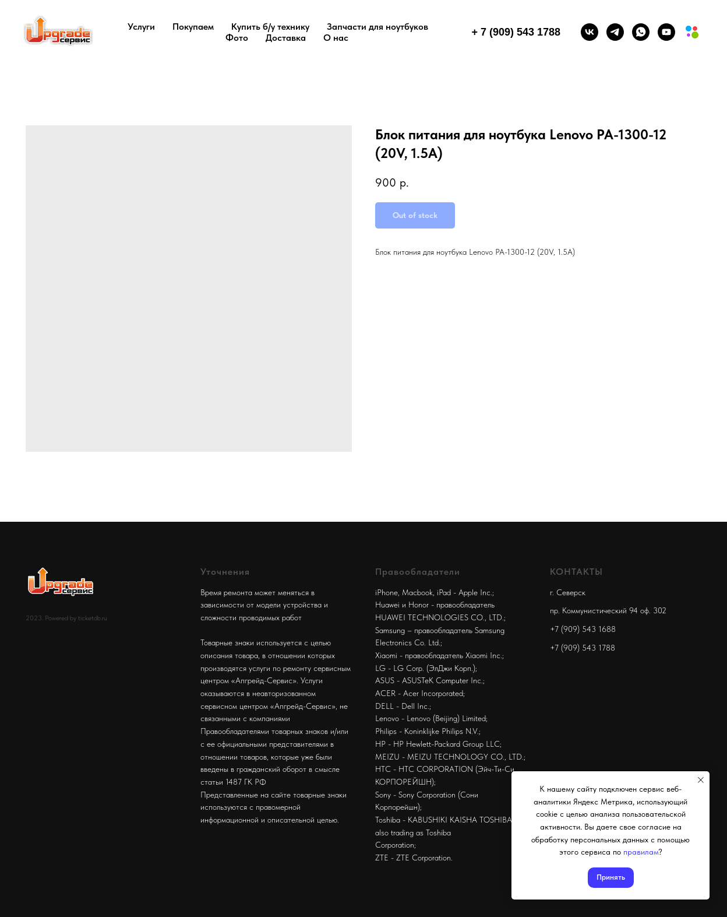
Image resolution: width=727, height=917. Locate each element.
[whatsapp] (641, 32)
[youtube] (666, 32)
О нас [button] (335, 37)
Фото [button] (236, 37)
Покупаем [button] (193, 26)
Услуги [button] (141, 26)
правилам (640, 851)
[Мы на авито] (692, 32)
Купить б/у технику (270, 26)
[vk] (589, 32)
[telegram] (615, 32)
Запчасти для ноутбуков (377, 26)
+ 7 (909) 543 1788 (515, 32)
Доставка (286, 37)
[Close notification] (701, 780)
